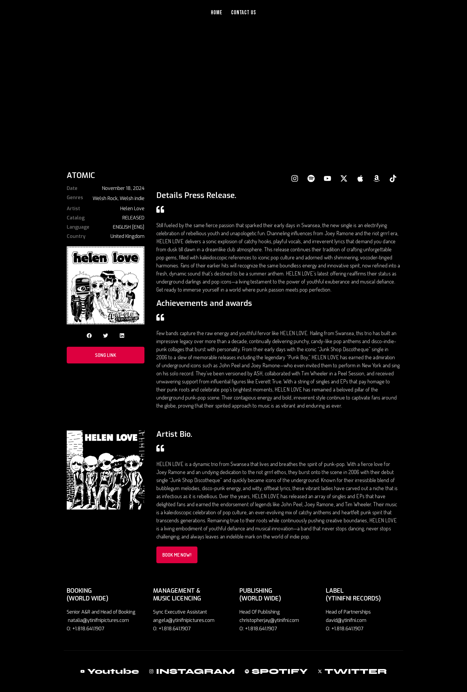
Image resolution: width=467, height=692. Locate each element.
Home (216, 12)
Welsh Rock (105, 198)
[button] (89, 335)
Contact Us (243, 12)
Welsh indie (132, 198)
